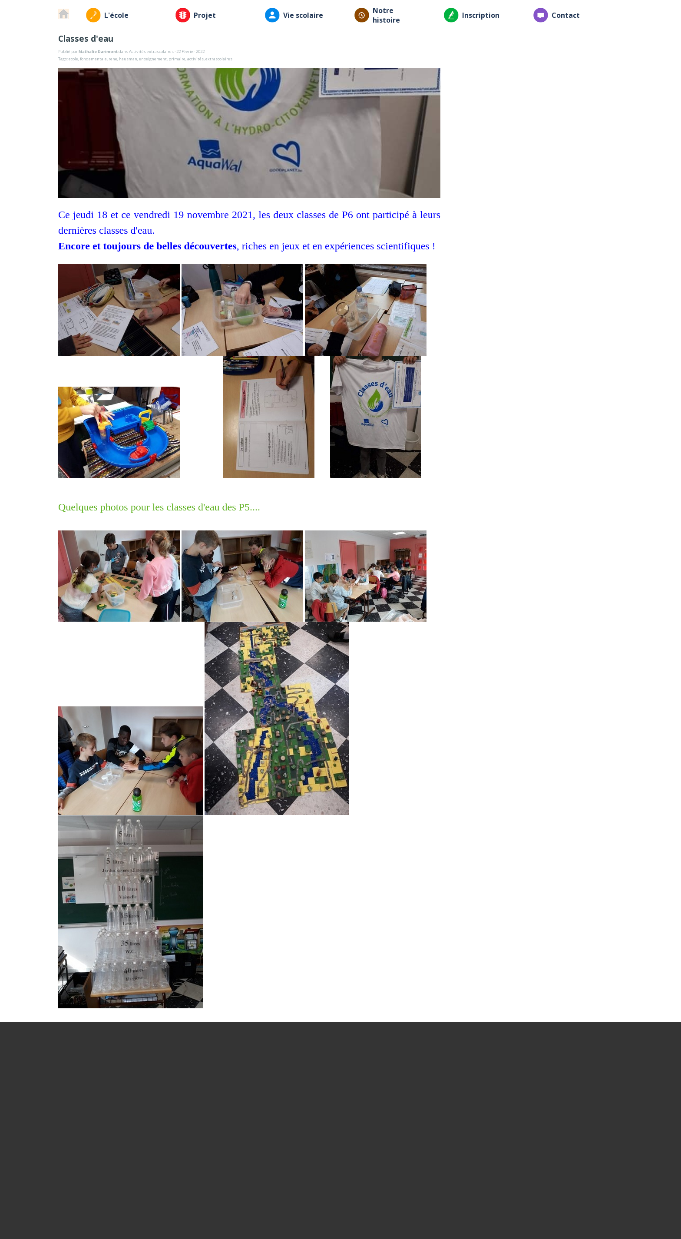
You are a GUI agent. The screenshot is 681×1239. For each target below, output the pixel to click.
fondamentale (93, 59)
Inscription (480, 15)
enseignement (153, 59)
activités (195, 59)
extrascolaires (218, 59)
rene (113, 59)
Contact (566, 15)
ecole (73, 59)
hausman (128, 59)
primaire (177, 59)
